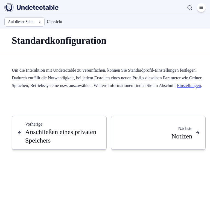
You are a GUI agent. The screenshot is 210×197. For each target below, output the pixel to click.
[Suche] (189, 7)
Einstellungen (189, 85)
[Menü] (201, 7)
